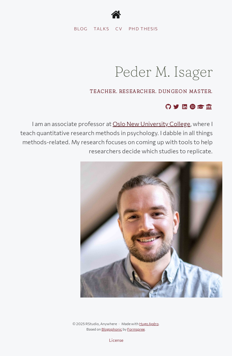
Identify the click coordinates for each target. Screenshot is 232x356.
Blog (80, 28)
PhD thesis (143, 28)
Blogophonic (112, 329)
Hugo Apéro (149, 323)
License (116, 340)
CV (118, 28)
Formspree (136, 329)
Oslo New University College (151, 123)
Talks (101, 28)
